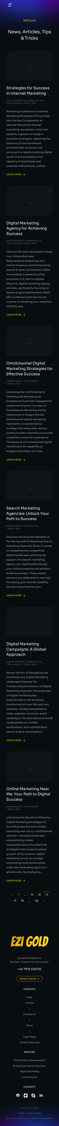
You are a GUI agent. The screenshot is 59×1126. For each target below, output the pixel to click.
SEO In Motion (29, 1108)
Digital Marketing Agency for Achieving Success (26, 228)
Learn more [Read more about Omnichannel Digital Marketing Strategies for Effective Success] (15, 459)
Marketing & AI (35, 100)
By (14, 103)
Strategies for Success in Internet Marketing (28, 91)
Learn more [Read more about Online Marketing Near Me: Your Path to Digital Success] (15, 880)
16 (46, 894)
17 (15, 900)
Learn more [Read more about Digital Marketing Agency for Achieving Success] (15, 314)
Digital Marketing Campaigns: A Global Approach (26, 649)
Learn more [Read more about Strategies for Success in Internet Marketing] (15, 174)
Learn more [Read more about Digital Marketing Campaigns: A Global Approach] (15, 740)
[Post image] (29, 66)
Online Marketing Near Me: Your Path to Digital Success (28, 794)
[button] (9, 5)
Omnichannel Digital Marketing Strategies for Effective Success (29, 368)
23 (36, 900)
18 (22, 900)
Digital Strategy (15, 241)
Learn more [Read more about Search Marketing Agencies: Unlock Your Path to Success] (15, 595)
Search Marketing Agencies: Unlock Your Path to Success (27, 513)
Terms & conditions (29, 1113)
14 (32, 894)
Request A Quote (30, 978)
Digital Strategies (16, 100)
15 (39, 894)
